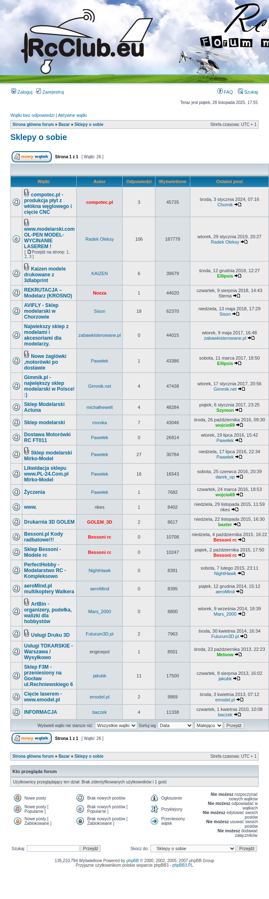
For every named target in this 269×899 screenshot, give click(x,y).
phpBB (132, 860)
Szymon (225, 410)
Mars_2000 (99, 611)
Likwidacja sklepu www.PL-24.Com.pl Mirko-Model (46, 474)
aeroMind (99, 588)
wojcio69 (225, 425)
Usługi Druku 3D (50, 635)
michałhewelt (100, 407)
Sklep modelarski (44, 422)
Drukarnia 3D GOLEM (49, 522)
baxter (225, 524)
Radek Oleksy (99, 239)
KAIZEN (99, 273)
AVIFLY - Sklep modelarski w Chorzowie (41, 311)
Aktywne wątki (72, 115)
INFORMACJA (40, 712)
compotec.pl (99, 202)
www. (30, 507)
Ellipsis (225, 275)
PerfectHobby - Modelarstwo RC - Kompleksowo (45, 570)
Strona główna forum (33, 124)
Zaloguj (21, 91)
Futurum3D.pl (100, 633)
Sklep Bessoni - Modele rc (42, 552)
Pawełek (100, 360)
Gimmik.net (99, 386)
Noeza (99, 292)
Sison (100, 311)
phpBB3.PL (183, 865)
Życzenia (34, 492)
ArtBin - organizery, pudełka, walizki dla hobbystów (48, 612)
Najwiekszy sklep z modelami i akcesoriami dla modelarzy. (46, 335)
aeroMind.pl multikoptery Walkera (49, 588)
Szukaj (248, 91)
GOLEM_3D (99, 522)
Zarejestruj (50, 91)
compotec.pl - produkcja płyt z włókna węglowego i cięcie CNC (48, 203)
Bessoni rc (99, 536)
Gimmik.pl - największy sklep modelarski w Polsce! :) (49, 386)
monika (99, 422)
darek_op (225, 476)
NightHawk (100, 570)
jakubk (99, 675)
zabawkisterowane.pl (99, 335)
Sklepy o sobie (89, 124)
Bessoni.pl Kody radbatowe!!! (43, 537)
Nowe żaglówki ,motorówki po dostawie (45, 362)
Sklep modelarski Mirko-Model (48, 456)
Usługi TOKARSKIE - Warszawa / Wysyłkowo (48, 651)
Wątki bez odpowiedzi (32, 115)
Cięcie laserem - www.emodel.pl (43, 697)
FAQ (225, 91)
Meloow (225, 654)
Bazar (64, 124)
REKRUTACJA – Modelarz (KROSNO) (48, 293)
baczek (99, 712)
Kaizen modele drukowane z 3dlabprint (45, 274)
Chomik (225, 204)
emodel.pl (99, 696)
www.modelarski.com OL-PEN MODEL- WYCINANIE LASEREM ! (49, 237)
